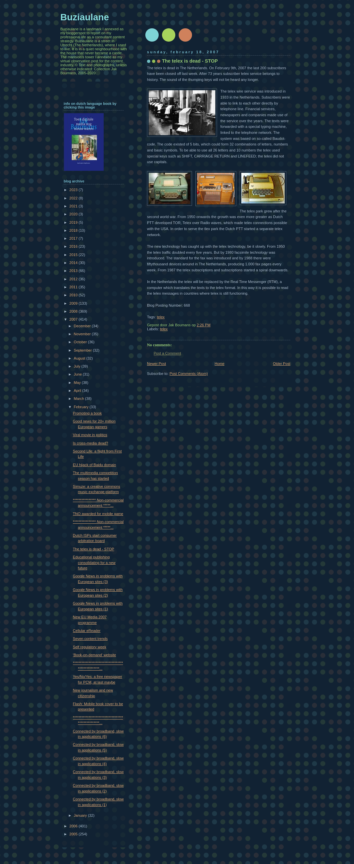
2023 (74, 190)
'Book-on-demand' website (94, 655)
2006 (74, 826)
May (78, 383)
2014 (74, 263)
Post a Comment (167, 353)
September (83, 350)
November (83, 334)
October (81, 342)
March (79, 399)
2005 (74, 834)
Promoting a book (87, 413)
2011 (74, 287)
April (78, 391)
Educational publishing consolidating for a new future (94, 562)
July (77, 366)
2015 (74, 255)
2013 (74, 271)
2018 (74, 230)
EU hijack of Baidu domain (94, 465)
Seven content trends (90, 639)
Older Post (281, 364)
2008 (74, 311)
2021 (74, 206)
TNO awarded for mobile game (98, 514)
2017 (74, 238)
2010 (74, 295)
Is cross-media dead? (90, 443)
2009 (74, 303)
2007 (74, 319)
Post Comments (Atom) (189, 374)
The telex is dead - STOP (93, 549)
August (80, 358)
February (81, 407)
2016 (74, 246)
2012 (74, 279)
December (83, 326)
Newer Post (156, 364)
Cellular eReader (87, 631)
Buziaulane (84, 17)
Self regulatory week (89, 647)
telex (160, 317)
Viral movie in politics (90, 435)
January (81, 815)
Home (219, 364)
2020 (74, 214)
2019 (74, 222)
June (78, 374)
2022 (74, 198)
